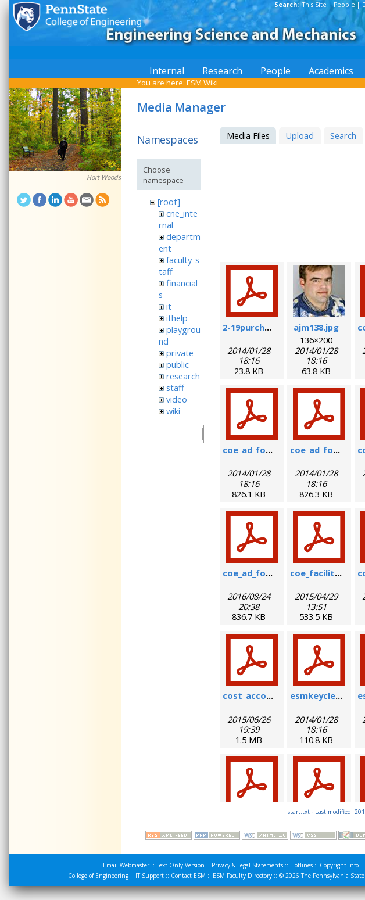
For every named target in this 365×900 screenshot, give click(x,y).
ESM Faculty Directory (242, 876)
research (183, 376)
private (180, 352)
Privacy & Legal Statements (247, 865)
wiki (173, 411)
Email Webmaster (126, 865)
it (168, 306)
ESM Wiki (202, 82)
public (177, 364)
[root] (169, 201)
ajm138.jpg (316, 327)
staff (175, 387)
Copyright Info (339, 865)
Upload (299, 135)
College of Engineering (98, 876)
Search (343, 135)
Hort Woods (104, 177)
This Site (314, 5)
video (176, 399)
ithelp (177, 318)
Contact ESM (188, 876)
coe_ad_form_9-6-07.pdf (273, 450)
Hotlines (301, 865)
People (344, 5)
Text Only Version (180, 865)
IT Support (149, 876)
